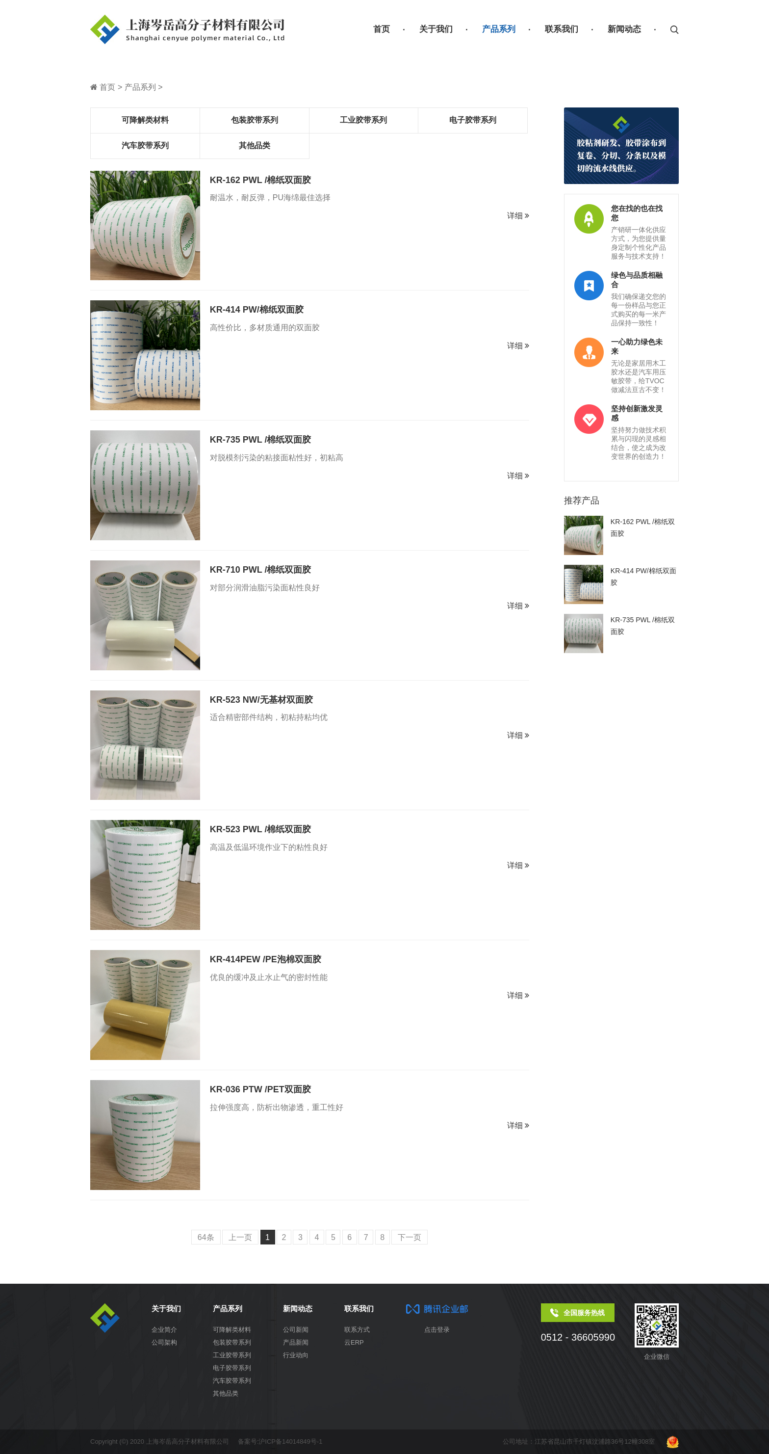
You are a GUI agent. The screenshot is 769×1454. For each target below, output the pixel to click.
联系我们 (561, 29)
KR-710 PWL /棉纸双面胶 (260, 570)
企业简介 (164, 1329)
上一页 (240, 1237)
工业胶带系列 (363, 120)
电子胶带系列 (472, 120)
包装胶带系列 (254, 120)
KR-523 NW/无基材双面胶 (261, 700)
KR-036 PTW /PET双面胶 (260, 1089)
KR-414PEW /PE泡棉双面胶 (265, 959)
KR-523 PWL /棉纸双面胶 (260, 829)
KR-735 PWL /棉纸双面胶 (260, 440)
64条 (206, 1237)
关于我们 (436, 29)
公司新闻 (295, 1329)
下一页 (409, 1237)
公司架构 (164, 1342)
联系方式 (357, 1329)
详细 (518, 215)
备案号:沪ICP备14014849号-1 (280, 1441)
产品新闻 (295, 1342)
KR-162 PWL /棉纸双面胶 (260, 180)
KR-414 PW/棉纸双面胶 (257, 310)
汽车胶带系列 (145, 145)
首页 (381, 29)
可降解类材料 (145, 120)
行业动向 (295, 1355)
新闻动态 (624, 29)
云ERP (354, 1342)
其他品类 (254, 145)
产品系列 (498, 29)
